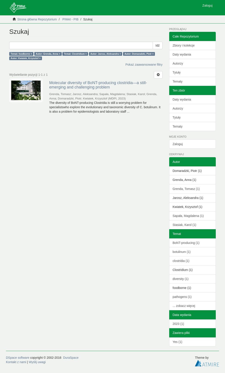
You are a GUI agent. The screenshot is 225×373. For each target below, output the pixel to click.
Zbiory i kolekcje (184, 45)
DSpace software (17, 357)
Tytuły (177, 72)
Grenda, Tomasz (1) (186, 189)
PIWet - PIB (70, 19)
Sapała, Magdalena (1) (188, 216)
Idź (158, 45)
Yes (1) (177, 342)
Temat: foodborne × (21, 53)
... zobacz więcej (184, 306)
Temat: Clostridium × (75, 53)
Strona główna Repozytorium (37, 19)
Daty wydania (182, 54)
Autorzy (178, 63)
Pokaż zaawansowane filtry (144, 64)
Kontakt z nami (16, 362)
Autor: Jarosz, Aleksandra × (105, 53)
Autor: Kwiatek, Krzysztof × (25, 58)
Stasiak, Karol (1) (184, 225)
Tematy (178, 81)
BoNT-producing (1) (186, 243)
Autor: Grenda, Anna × (48, 53)
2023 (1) (178, 324)
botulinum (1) (182, 252)
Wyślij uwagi (37, 362)
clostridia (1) (181, 261)
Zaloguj (178, 144)
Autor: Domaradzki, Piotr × (139, 53)
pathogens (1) (182, 297)
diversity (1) (181, 279)
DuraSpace (70, 357)
